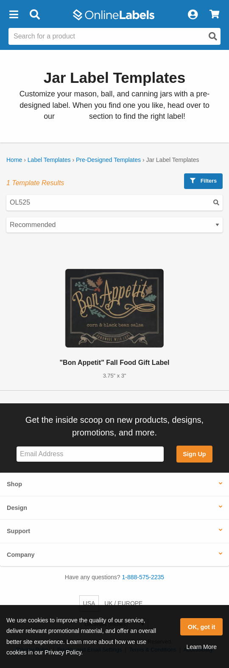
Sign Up (194, 454)
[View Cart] (214, 14)
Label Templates (49, 159)
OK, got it (201, 627)
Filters (203, 181)
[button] (13, 15)
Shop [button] (14, 484)
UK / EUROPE (123, 603)
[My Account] (192, 15)
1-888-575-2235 (143, 577)
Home (14, 159)
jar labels (72, 116)
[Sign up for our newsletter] (90, 454)
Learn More (201, 646)
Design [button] (17, 507)
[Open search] (213, 36)
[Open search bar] (34, 15)
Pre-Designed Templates (108, 159)
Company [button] (21, 554)
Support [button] (18, 531)
